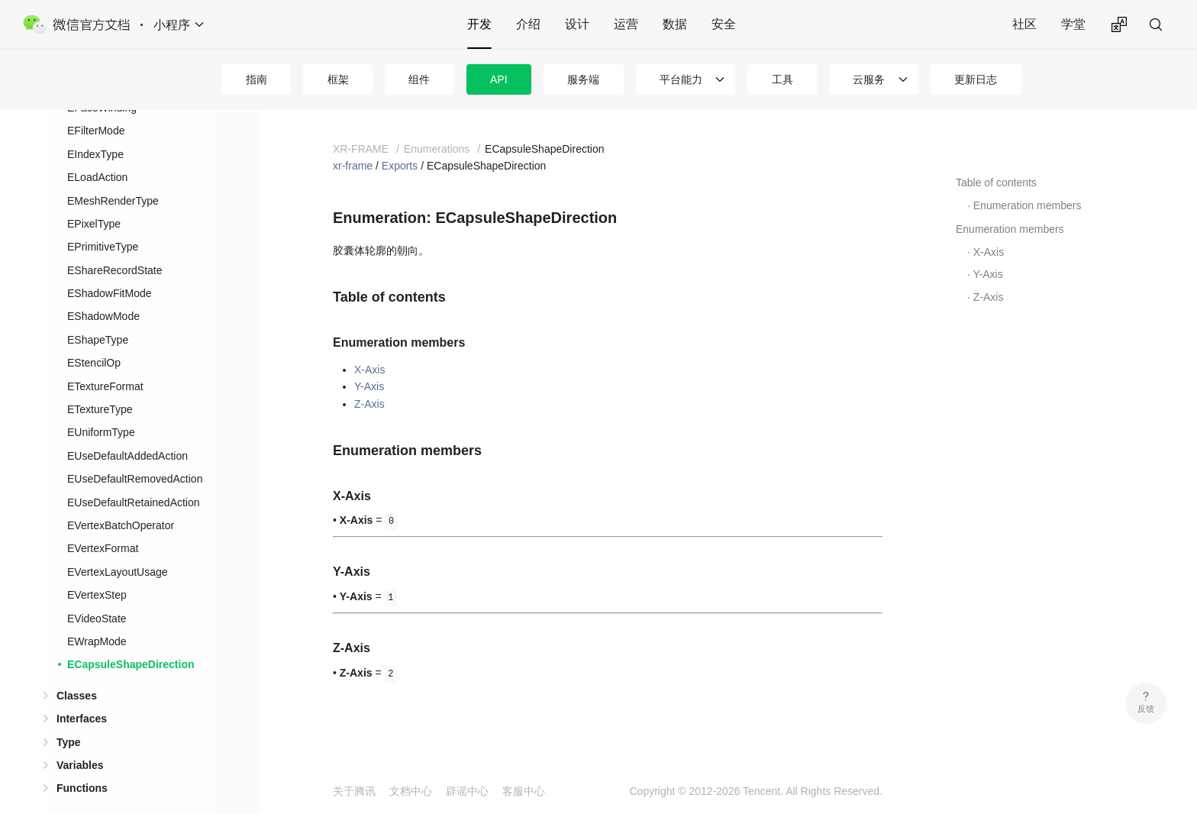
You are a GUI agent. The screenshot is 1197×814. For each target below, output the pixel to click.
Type (68, 718)
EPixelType (94, 199)
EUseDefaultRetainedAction (133, 478)
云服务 (869, 79)
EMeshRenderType (113, 176)
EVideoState (97, 594)
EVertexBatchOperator (120, 501)
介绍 (528, 24)
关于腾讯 (354, 791)
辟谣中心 (467, 791)
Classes (76, 671)
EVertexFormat (102, 524)
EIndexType (95, 130)
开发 (479, 24)
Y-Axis (369, 386)
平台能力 (681, 79)
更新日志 (975, 79)
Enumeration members (1027, 205)
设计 (577, 24)
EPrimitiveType (102, 222)
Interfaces (81, 694)
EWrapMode (97, 617)
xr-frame (353, 166)
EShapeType (97, 315)
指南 (256, 79)
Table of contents (996, 182)
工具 (782, 79)
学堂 (1073, 24)
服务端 (583, 79)
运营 (626, 24)
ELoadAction (97, 153)
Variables (80, 741)
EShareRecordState (115, 246)
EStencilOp (94, 338)
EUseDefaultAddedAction (127, 431)
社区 (1024, 24)
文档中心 (410, 791)
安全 (723, 24)
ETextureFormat (105, 362)
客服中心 (523, 791)
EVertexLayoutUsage (117, 547)
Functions (82, 763)
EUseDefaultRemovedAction (134, 454)
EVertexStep (97, 570)
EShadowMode (103, 292)
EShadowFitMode (109, 269)
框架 (338, 79)
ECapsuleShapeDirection (131, 640)
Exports (400, 166)
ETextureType (100, 385)
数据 (675, 24)
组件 (419, 79)
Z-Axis (369, 404)
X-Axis (369, 369)
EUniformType (101, 408)
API (499, 79)
